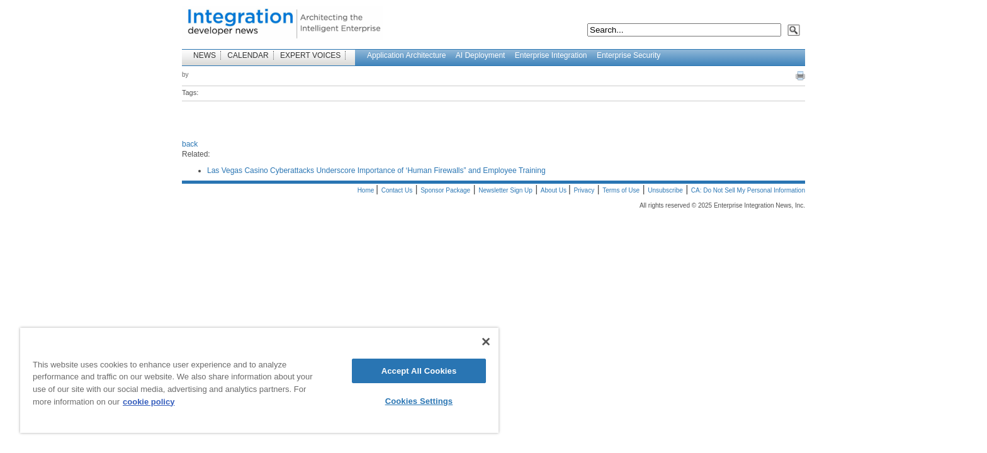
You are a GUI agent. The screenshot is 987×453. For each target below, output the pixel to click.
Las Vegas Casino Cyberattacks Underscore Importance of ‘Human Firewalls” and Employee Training (376, 170)
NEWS (204, 55)
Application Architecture (406, 55)
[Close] (486, 341)
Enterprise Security (628, 55)
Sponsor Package (445, 190)
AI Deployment (480, 55)
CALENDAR (247, 55)
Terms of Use (621, 190)
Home (367, 190)
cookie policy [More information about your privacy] (148, 401)
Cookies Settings (419, 401)
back (190, 144)
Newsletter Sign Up (505, 190)
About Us (554, 190)
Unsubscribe (665, 190)
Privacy (583, 190)
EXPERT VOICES (310, 55)
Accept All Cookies (419, 371)
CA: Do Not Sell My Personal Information (748, 190)
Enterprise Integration (551, 55)
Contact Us (396, 190)
